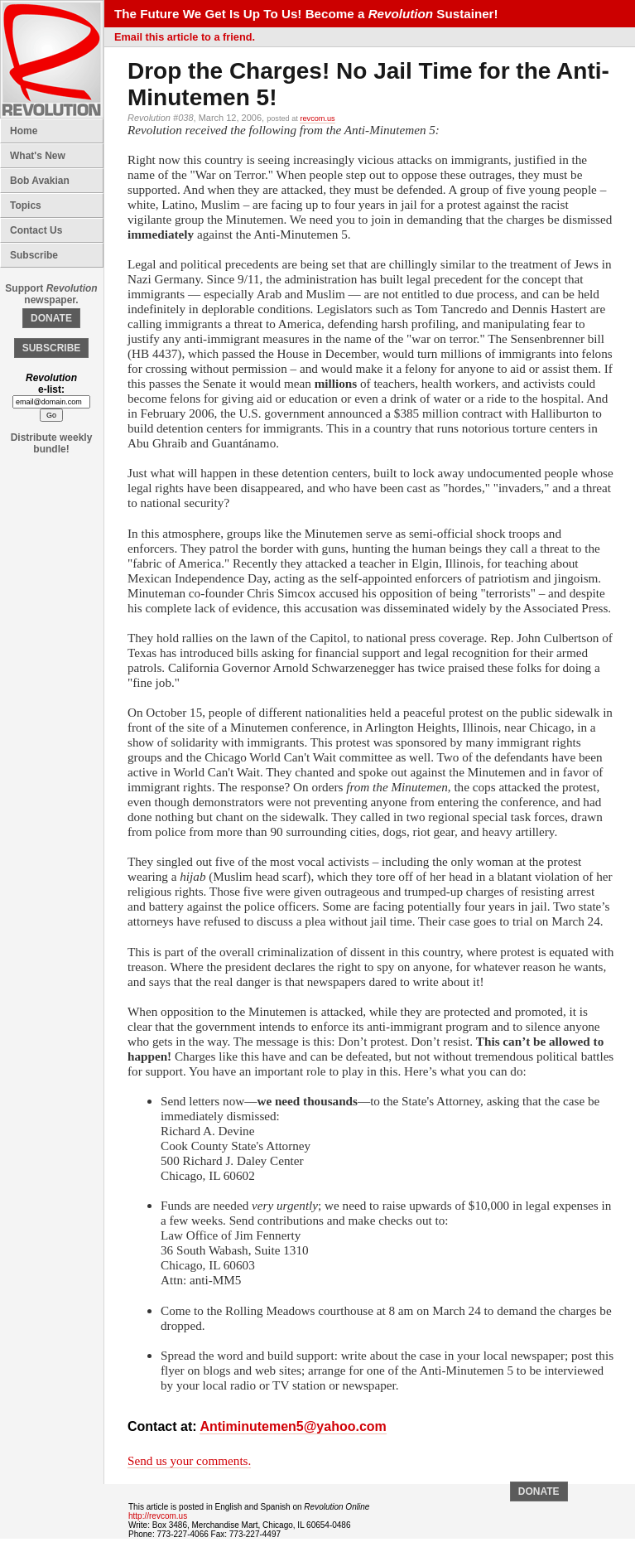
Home (23, 131)
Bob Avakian (40, 180)
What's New (37, 156)
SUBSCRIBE (51, 348)
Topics (25, 205)
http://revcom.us (157, 1515)
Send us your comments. (189, 1460)
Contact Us (36, 230)
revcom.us (317, 118)
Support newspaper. (51, 294)
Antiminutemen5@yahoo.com (293, 1426)
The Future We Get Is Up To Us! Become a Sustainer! (306, 14)
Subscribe (34, 255)
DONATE (51, 318)
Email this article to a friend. (184, 37)
